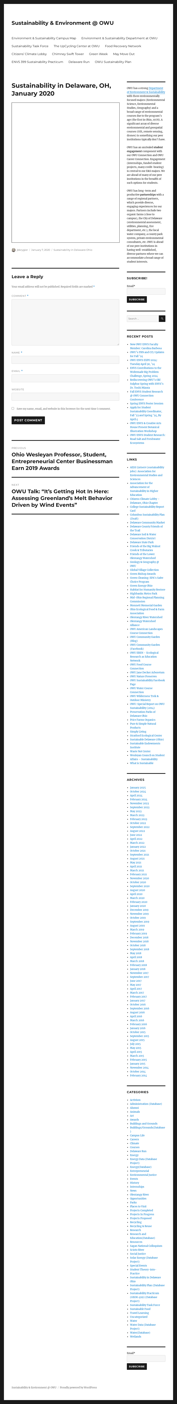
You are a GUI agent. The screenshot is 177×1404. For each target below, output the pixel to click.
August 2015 (137, 1040)
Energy (134, 1155)
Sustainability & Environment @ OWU (63, 23)
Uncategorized (138, 1317)
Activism (135, 1100)
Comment (20, 296)
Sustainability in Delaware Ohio (73, 249)
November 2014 (139, 1067)
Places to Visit (138, 1206)
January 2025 (138, 787)
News (133, 1190)
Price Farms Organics (142, 719)
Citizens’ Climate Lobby (29, 54)
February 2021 (138, 874)
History (134, 1182)
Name (17, 352)
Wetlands (135, 1336)
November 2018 (139, 941)
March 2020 (137, 898)
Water (133, 1320)
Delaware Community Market (147, 522)
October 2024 (138, 791)
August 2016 (137, 1012)
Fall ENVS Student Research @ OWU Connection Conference (146, 395)
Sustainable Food (140, 1309)
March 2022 (137, 842)
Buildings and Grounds (144, 1123)
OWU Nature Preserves (143, 676)
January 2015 (137, 1063)
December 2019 (139, 910)
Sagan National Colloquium (146, 1246)
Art (132, 1115)
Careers (134, 1139)
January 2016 (138, 1028)
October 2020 (138, 882)
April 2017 (136, 988)
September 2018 (139, 949)
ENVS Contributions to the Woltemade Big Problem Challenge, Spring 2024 (145, 372)
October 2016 (138, 1004)
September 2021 (139, 854)
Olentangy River (139, 1194)
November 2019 (139, 913)
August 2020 (137, 890)
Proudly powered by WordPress (78, 1387)
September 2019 (139, 921)
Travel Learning (139, 1313)
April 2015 (136, 1052)
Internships (137, 1186)
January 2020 (138, 906)
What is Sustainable (141, 763)
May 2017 (135, 984)
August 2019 (137, 925)
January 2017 (137, 1000)
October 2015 (138, 1032)
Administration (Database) (146, 1104)
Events (134, 1178)
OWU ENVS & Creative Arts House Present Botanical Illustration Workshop (145, 427)
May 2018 (135, 953)
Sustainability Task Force (30, 46)
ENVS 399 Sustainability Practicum (37, 62)
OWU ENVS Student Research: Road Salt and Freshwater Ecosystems (147, 439)
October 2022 (138, 823)
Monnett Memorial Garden (146, 605)
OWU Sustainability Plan (113, 62)
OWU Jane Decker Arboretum (147, 672)
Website (18, 389)
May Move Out (124, 54)
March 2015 (137, 1055)
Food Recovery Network (123, 46)
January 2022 (138, 846)
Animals (135, 1111)
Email (17, 371)
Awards (134, 1119)
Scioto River (137, 1249)
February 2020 (138, 902)
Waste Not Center (140, 751)
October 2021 (138, 850)
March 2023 (137, 815)
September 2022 (139, 827)
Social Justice (138, 1253)
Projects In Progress (142, 1214)
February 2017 (138, 996)
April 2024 (136, 795)
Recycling (136, 1222)
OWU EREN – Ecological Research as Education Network (144, 656)
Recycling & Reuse (141, 1226)
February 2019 (138, 933)
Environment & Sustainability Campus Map (44, 38)
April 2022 (136, 839)
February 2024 (138, 799)
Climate (134, 1143)
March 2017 (137, 992)
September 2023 (139, 807)
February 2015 (138, 1059)
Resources (136, 1242)
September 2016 (139, 1008)
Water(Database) (140, 1332)
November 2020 (139, 878)
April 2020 (136, 894)
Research (135, 1230)
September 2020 (139, 886)
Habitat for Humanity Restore (147, 589)
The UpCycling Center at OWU (77, 46)
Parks (133, 1202)
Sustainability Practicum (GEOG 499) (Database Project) (144, 1297)
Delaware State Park (142, 542)
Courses (135, 1147)
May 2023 (135, 811)
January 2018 (137, 969)
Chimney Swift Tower (68, 54)
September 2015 (139, 1036)
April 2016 (136, 1016)
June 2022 (136, 835)
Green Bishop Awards (143, 573)
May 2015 (135, 1048)
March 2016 (137, 1020)
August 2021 (137, 858)
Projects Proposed (141, 1218)
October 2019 (138, 917)
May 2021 (135, 862)
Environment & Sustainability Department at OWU (119, 38)
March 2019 (137, 929)
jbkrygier (22, 249)
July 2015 (135, 1044)
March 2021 (137, 870)
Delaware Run (79, 62)
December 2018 (139, 937)
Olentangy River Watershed (146, 617)
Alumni (134, 1107)
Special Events (138, 1265)
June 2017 (136, 981)
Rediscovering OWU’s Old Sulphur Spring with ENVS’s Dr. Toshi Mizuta (147, 383)
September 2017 (139, 977)
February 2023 (138, 819)
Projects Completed (141, 1210)
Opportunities (138, 1198)
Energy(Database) (141, 1167)
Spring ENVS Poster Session (146, 403)
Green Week (98, 54)
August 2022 (137, 831)
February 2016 (138, 1024)
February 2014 (138, 1075)
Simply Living (138, 731)
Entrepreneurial (139, 1171)
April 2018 (136, 957)
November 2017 (139, 973)
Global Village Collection (144, 570)
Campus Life (137, 1135)
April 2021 (136, 866)
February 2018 (138, 965)
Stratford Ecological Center (146, 735)
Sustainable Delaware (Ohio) (147, 739)
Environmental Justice (143, 1175)
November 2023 (139, 803)
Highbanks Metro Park (143, 593)
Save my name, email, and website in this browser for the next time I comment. (64, 408)
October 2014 (138, 1071)
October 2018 (138, 945)
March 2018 (137, 961)
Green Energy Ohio (141, 585)
